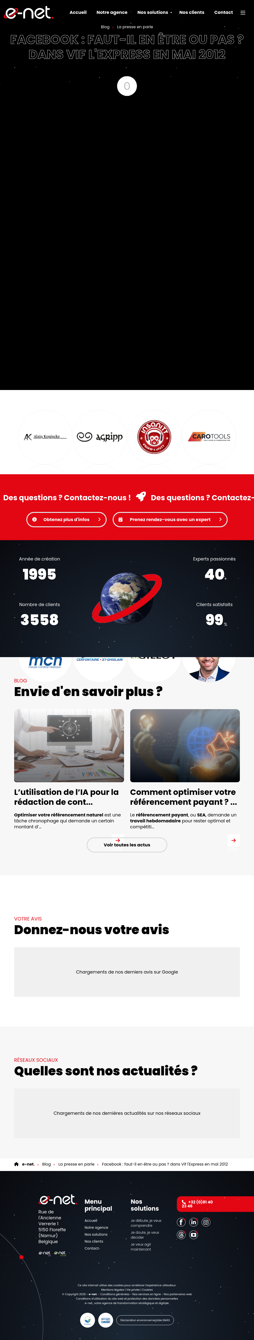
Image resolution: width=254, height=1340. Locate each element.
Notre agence (111, 12)
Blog (105, 26)
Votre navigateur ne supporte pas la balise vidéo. (127, 598)
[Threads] (182, 1234)
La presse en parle (134, 26)
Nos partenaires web (178, 1294)
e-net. (89, 1303)
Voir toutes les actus (127, 845)
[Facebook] (182, 1222)
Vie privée (133, 1290)
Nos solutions (96, 1234)
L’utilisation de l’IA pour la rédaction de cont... (66, 797)
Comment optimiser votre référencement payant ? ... (183, 797)
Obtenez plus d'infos (66, 519)
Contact (223, 12)
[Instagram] (207, 1222)
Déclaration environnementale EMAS (145, 1320)
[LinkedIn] (194, 1222)
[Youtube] (194, 1234)
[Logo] (28, 12)
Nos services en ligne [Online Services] (146, 1294)
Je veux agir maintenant (141, 1247)
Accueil (78, 12)
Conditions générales (114, 1294)
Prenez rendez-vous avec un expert (170, 519)
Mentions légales (112, 1290)
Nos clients (191, 12)
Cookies (147, 1290)
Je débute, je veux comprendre (146, 1223)
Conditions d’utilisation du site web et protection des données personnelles (127, 1299)
